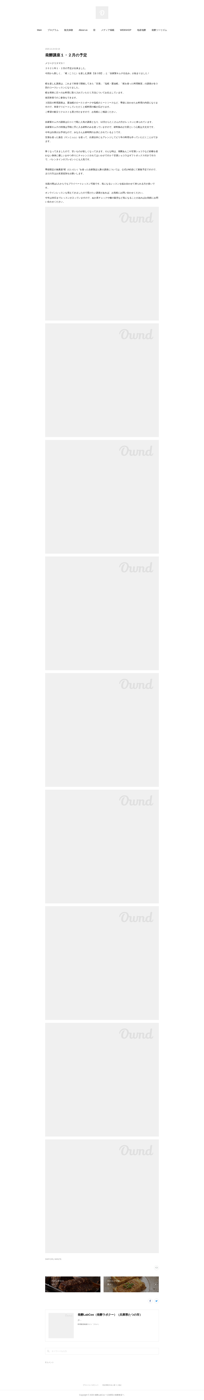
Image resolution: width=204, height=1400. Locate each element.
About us (83, 30)
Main (39, 30)
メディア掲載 (107, 30)
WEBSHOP (125, 30)
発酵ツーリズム (159, 30)
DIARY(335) (49, 1259)
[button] (39, 30)
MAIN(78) (58, 1259)
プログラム (53, 30)
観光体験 (68, 30)
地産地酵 (141, 30)
